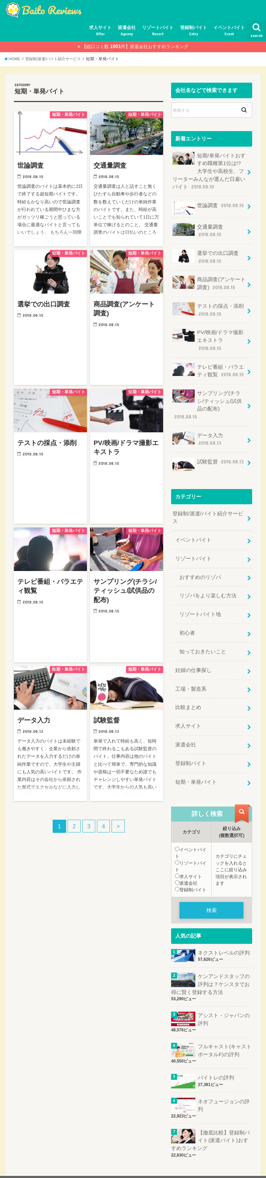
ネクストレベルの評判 (224, 935)
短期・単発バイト (196, 764)
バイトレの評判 (216, 1058)
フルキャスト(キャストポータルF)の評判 (224, 1031)
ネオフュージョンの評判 (224, 1086)
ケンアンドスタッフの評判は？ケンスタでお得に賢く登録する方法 (210, 966)
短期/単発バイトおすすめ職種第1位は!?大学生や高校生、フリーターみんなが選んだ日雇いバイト (208, 170)
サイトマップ (24, 1167)
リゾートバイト (158, 31)
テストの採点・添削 (208, 307)
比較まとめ (188, 691)
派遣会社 (127, 31)
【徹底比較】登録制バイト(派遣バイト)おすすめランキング (210, 1121)
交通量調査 (197, 229)
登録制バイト (193, 31)
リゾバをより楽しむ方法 (208, 581)
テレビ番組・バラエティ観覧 (208, 366)
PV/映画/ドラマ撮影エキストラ (207, 337)
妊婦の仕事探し (193, 654)
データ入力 (197, 426)
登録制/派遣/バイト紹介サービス (207, 504)
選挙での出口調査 (205, 255)
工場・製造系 (190, 672)
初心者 (187, 617)
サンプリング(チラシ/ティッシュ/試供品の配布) (209, 396)
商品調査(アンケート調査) (209, 281)
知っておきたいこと (202, 636)
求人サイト (100, 31)
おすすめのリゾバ (200, 563)
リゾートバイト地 (200, 599)
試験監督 (208, 451)
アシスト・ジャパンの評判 (224, 1000)
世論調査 (208, 207)
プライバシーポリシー (72, 1167)
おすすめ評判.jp (197, 1167)
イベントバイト (229, 31)
